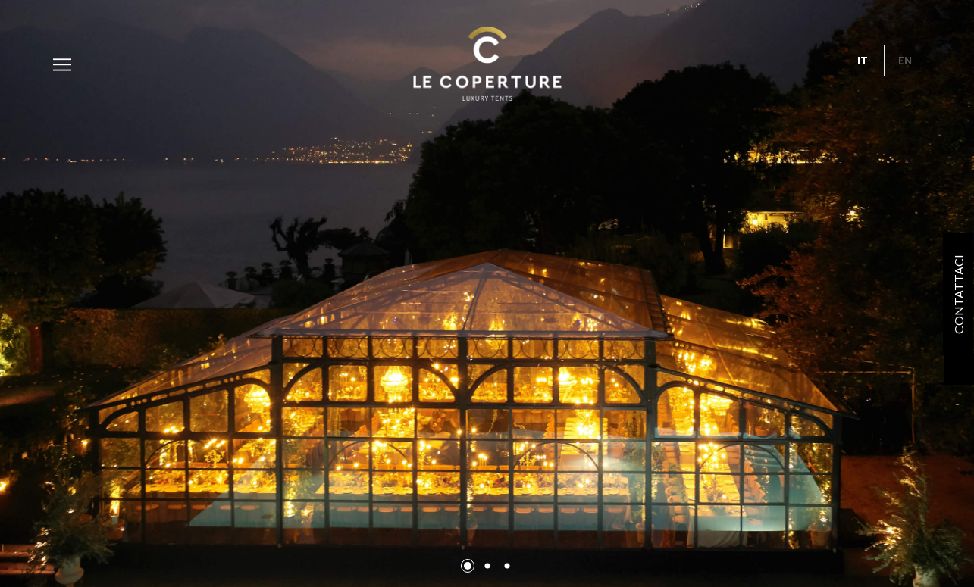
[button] (467, 566)
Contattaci (958, 293)
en (905, 61)
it (862, 61)
